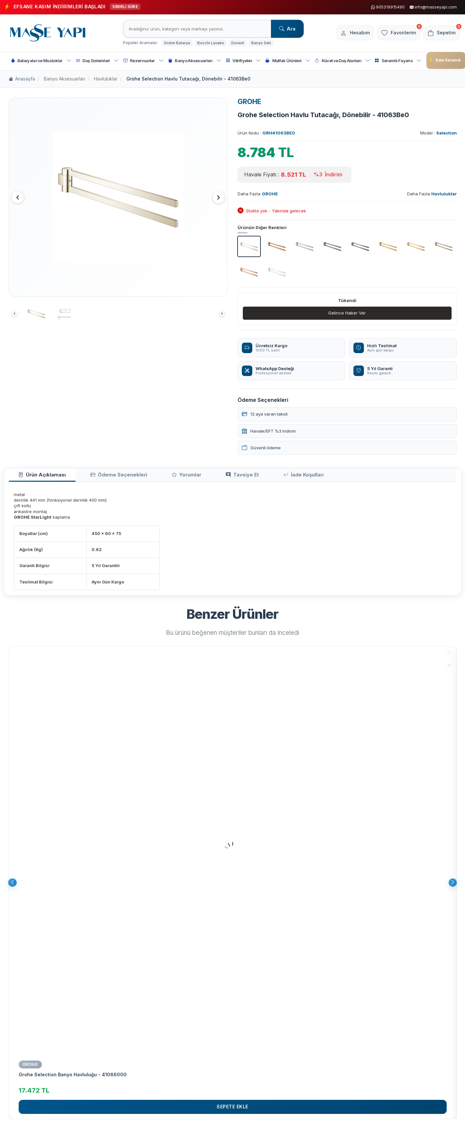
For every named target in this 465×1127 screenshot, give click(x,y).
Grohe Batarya (177, 43)
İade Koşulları (248, 477)
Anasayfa (22, 79)
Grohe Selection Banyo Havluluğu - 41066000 (73, 1078)
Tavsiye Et (199, 477)
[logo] (48, 33)
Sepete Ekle (232, 1110)
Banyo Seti (261, 43)
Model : (438, 132)
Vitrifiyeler (243, 60)
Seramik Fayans (398, 60)
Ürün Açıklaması (36, 477)
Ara (287, 29)
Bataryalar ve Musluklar (41, 60)
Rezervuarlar (143, 60)
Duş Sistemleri (97, 60)
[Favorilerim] (393, 33)
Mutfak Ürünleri (287, 60)
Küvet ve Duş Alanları (342, 60)
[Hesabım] (347, 33)
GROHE (249, 102)
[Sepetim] (440, 33)
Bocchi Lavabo (210, 43)
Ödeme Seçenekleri (99, 477)
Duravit (237, 43)
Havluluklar (105, 78)
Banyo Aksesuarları (194, 60)
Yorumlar (155, 477)
